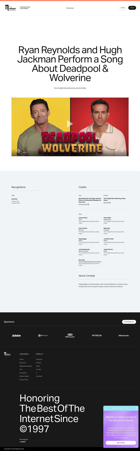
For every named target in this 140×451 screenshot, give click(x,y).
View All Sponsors (129, 322)
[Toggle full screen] (122, 150)
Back (122, 8)
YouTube (38, 369)
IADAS (22, 359)
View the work (83, 204)
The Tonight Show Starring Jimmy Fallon (70, 88)
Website (106, 202)
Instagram (39, 359)
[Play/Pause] (18, 151)
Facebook (39, 376)
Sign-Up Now (121, 442)
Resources (23, 362)
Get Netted (23, 373)
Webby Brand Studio (26, 366)
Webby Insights (24, 376)
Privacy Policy (24, 379)
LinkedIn (38, 362)
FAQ (21, 369)
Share (132, 8)
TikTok (38, 366)
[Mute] (116, 150)
